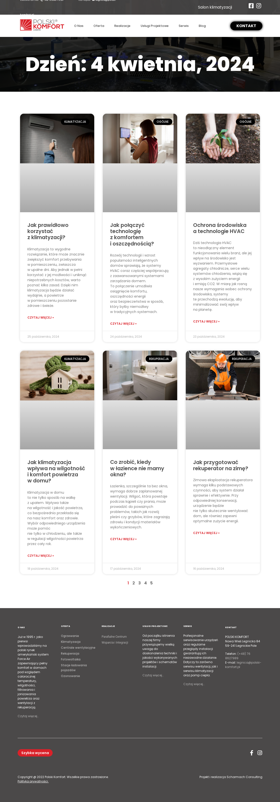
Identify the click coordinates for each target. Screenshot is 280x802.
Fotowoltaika (71, 659)
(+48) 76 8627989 (237, 656)
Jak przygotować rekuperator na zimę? (220, 465)
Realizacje (122, 26)
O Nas (78, 26)
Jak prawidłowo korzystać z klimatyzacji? (48, 231)
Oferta (98, 26)
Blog (202, 26)
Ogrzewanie (70, 636)
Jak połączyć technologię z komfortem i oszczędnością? (132, 234)
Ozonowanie (70, 676)
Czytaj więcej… (28, 716)
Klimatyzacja (71, 642)
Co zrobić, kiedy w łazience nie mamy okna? (137, 468)
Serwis (184, 26)
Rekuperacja (70, 653)
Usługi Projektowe (155, 26)
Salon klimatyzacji (215, 7)
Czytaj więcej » (40, 317)
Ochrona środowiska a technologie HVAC (219, 228)
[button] (246, 26)
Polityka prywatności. (33, 781)
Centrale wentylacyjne (78, 648)
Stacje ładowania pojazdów (74, 667)
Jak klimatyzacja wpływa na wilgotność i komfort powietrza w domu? (56, 471)
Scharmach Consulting (244, 777)
